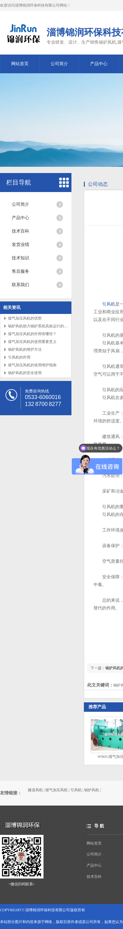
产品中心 (98, 63)
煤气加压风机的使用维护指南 (32, 365)
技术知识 (20, 258)
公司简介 (59, 63)
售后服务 (20, 271)
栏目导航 (18, 182)
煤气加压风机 (56, 790)
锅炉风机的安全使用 (25, 373)
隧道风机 (35, 790)
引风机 (108, 304)
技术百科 (20, 231)
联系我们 (20, 284)
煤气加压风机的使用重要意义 (32, 341)
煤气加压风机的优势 (25, 318)
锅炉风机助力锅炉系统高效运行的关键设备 (43, 326)
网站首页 (20, 63)
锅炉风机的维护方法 (25, 349)
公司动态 (98, 184)
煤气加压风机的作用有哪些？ (32, 334)
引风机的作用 (19, 357)
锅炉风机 (91, 790)
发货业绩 (20, 244)
